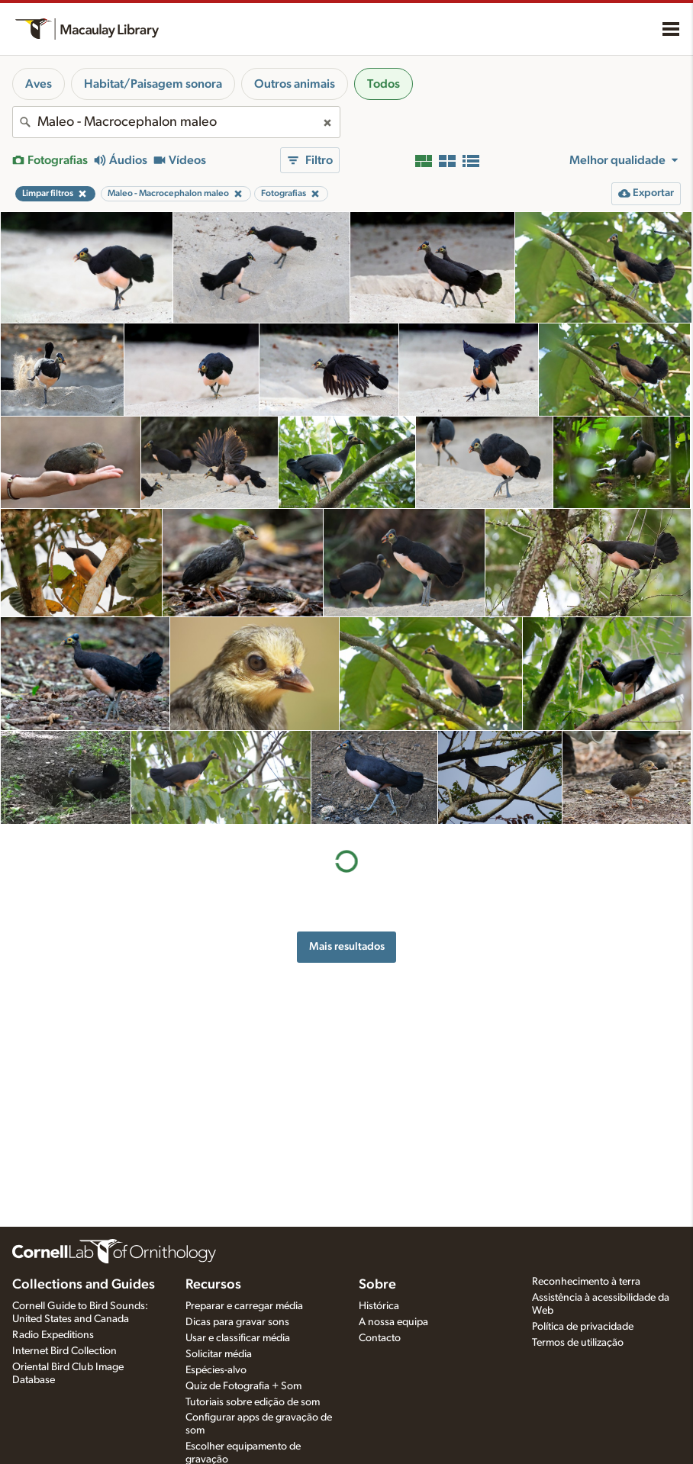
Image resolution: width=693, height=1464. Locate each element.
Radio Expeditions (53, 1335)
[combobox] (176, 122)
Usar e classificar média (237, 1338)
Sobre (377, 1285)
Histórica (379, 1306)
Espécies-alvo (216, 1370)
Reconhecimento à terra (586, 1281)
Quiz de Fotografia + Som (243, 1386)
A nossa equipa (393, 1322)
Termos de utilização (578, 1342)
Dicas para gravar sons (237, 1322)
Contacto (380, 1338)
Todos (383, 84)
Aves (38, 84)
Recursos (213, 1285)
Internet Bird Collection (64, 1351)
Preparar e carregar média (244, 1306)
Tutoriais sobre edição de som (252, 1402)
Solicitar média (218, 1354)
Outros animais (294, 84)
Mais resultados (347, 946)
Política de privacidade (582, 1326)
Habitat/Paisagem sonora (153, 84)
